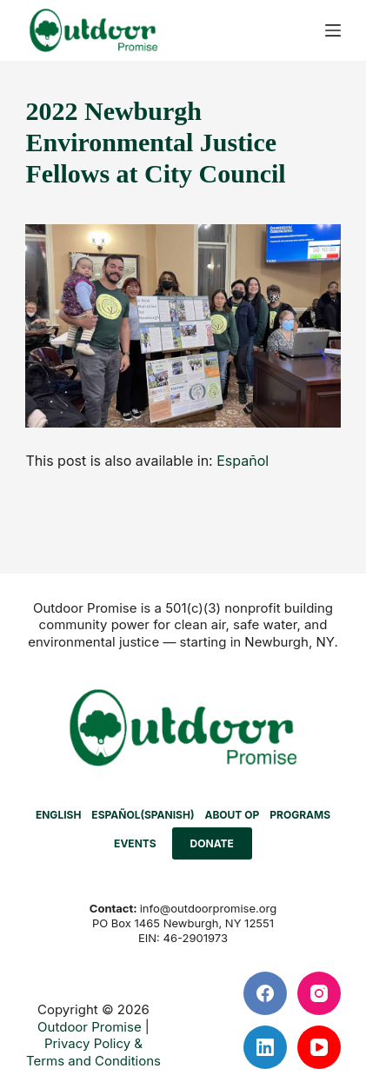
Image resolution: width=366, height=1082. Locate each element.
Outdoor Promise (89, 1027)
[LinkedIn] (265, 1047)
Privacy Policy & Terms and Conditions (93, 1052)
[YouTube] (319, 1047)
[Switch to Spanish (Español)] (142, 815)
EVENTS (135, 843)
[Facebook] (265, 993)
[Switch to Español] (242, 461)
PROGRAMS (300, 814)
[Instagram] (319, 993)
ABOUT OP (231, 814)
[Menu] (333, 30)
